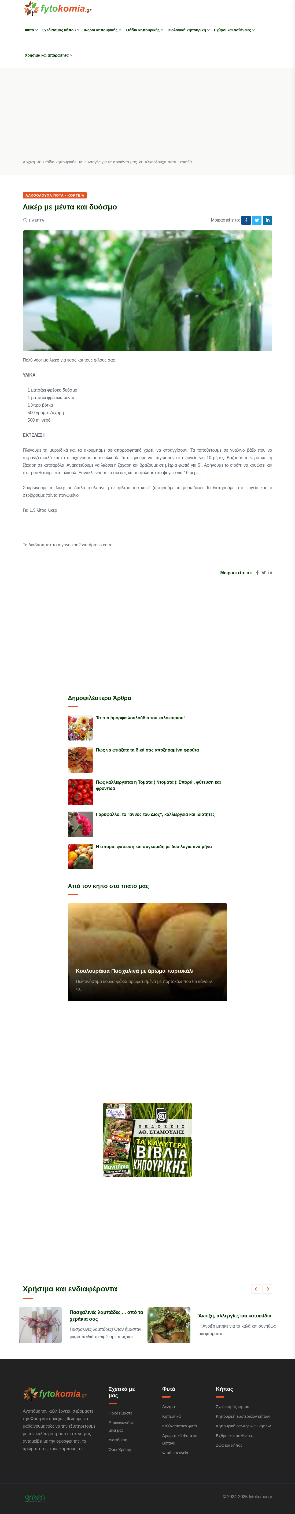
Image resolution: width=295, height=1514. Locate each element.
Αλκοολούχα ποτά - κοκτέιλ (168, 162)
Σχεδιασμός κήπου (59, 30)
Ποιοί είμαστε (120, 1413)
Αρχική (29, 162)
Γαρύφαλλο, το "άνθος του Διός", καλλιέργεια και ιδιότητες (155, 814)
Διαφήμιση (118, 1440)
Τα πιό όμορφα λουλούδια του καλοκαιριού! (140, 718)
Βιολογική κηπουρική (187, 30)
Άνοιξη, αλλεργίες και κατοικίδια (235, 1315)
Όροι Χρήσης (120, 1449)
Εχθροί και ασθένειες (232, 30)
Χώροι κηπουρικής (100, 30)
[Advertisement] (147, 118)
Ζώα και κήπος (229, 1445)
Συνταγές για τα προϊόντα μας (110, 162)
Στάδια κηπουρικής (143, 30)
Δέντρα (168, 1406)
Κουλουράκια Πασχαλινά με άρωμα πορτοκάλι (135, 971)
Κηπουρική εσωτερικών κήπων (243, 1426)
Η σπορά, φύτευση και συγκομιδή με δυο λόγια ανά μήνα (154, 846)
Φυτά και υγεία (175, 1452)
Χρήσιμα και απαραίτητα (47, 55)
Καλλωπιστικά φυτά (179, 1426)
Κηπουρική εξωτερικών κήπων (243, 1416)
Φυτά (29, 30)
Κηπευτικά (171, 1416)
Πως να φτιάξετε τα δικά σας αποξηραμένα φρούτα (147, 750)
